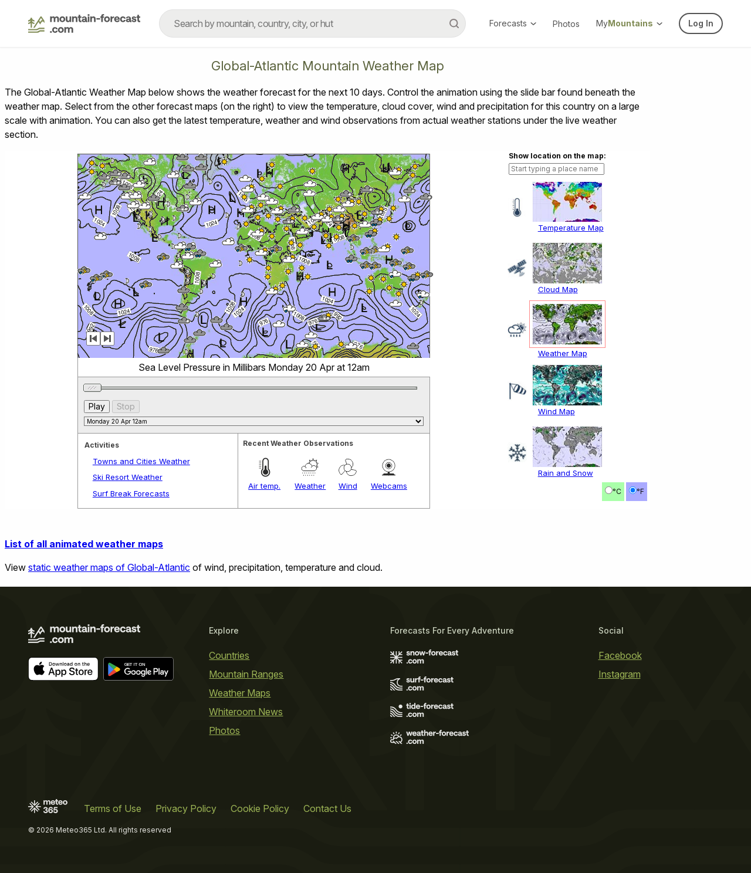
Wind (348, 485)
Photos (566, 24)
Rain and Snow (565, 473)
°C (617, 491)
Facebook (620, 655)
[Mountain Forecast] (84, 23)
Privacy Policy (185, 808)
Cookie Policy (260, 808)
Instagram (619, 674)
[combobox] (312, 23)
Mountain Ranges (246, 674)
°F (640, 491)
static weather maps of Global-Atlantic (109, 567)
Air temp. (264, 485)
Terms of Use (112, 808)
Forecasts (512, 23)
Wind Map (556, 411)
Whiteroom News (246, 712)
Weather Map (562, 353)
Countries (229, 655)
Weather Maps (239, 693)
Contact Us (327, 808)
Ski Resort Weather (128, 477)
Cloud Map (558, 289)
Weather (310, 485)
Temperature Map (571, 227)
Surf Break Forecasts (131, 493)
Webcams (389, 485)
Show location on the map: (557, 155)
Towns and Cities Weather (141, 461)
